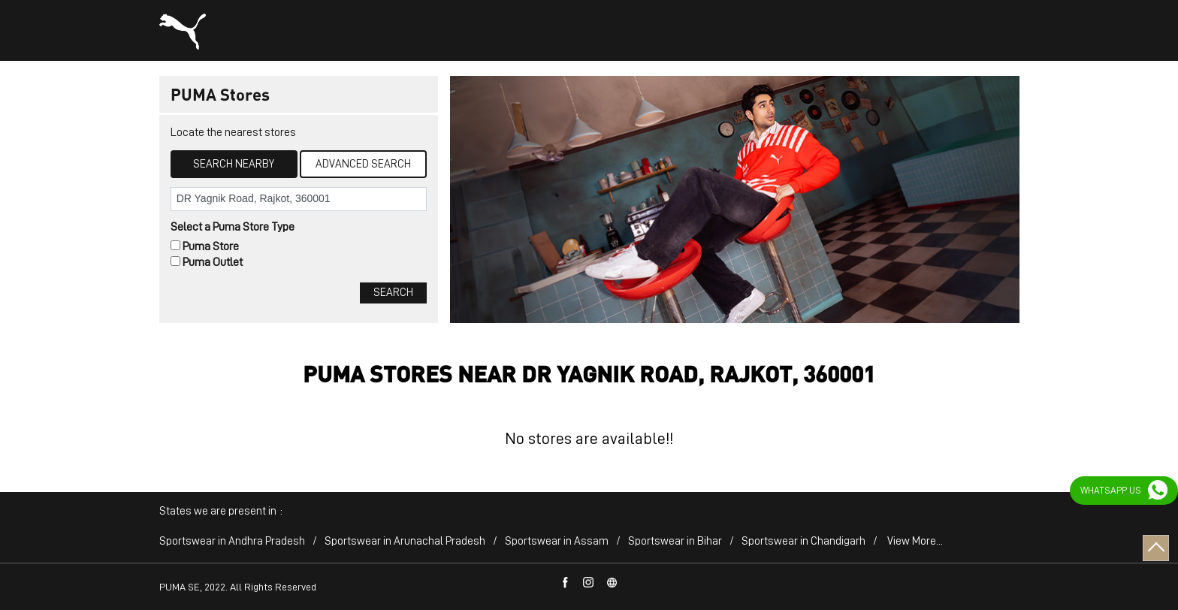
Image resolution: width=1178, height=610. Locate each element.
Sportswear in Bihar (675, 541)
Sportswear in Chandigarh (803, 541)
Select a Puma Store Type (232, 227)
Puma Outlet (213, 262)
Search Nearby (233, 164)
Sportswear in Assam (557, 541)
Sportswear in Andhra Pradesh (232, 541)
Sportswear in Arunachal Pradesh (405, 541)
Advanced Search (363, 164)
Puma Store (211, 246)
